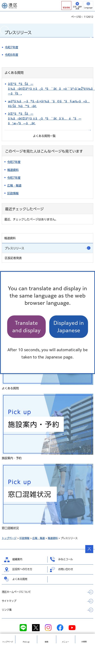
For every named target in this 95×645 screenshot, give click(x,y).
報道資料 (53, 538)
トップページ (9, 538)
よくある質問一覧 (44, 135)
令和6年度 (11, 54)
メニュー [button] (65, 642)
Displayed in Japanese (68, 327)
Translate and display (26, 327)
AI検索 (84, 642)
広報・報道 (38, 538)
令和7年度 (11, 47)
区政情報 (24, 538)
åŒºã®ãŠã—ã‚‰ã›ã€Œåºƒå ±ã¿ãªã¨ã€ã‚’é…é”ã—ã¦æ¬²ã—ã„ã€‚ (44, 118)
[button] (66, 5)
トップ (7, 642)
